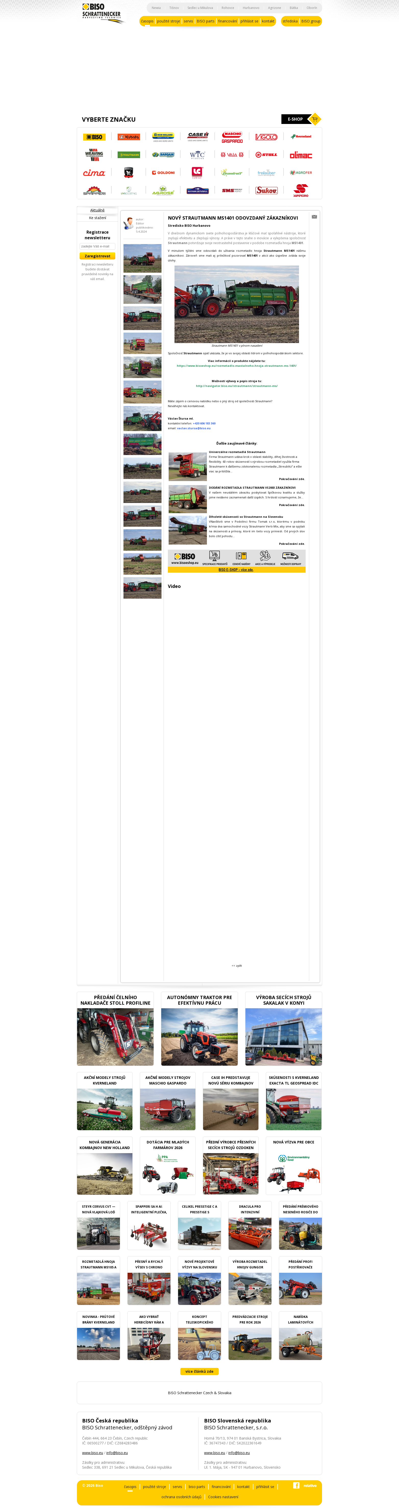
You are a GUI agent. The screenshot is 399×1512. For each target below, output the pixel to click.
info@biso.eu (117, 1452)
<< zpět (237, 965)
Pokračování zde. (292, 505)
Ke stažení (97, 217)
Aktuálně (97, 210)
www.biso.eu (92, 1452)
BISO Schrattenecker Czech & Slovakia (199, 1392)
